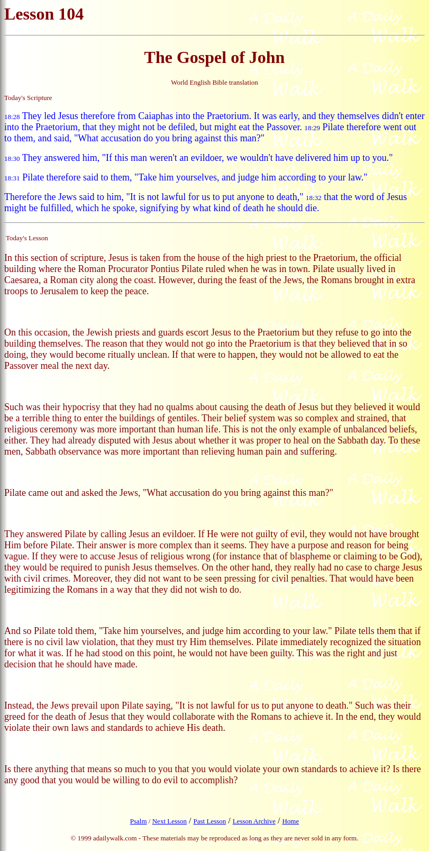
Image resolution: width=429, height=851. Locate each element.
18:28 (12, 117)
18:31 (12, 178)
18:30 (12, 158)
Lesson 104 (44, 13)
